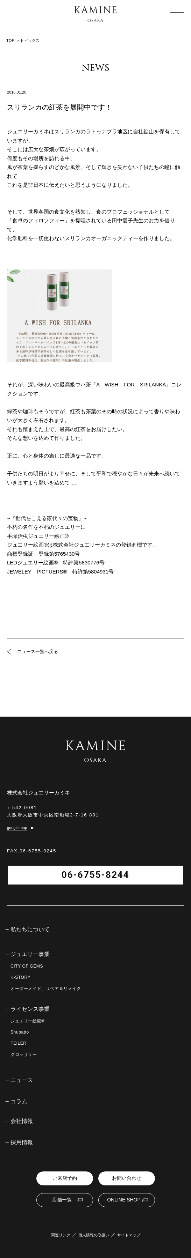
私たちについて (30, 929)
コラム (18, 1101)
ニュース (21, 1080)
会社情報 (21, 1121)
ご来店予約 (64, 1178)
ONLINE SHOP (124, 1199)
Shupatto (19, 1032)
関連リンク (60, 1235)
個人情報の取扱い (93, 1235)
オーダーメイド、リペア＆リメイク (45, 988)
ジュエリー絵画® (27, 1021)
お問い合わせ (126, 1178)
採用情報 (21, 1142)
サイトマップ (128, 1235)
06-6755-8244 (95, 875)
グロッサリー (23, 1054)
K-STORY (20, 977)
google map (17, 828)
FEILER (18, 1043)
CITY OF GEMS (26, 966)
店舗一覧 (62, 1199)
